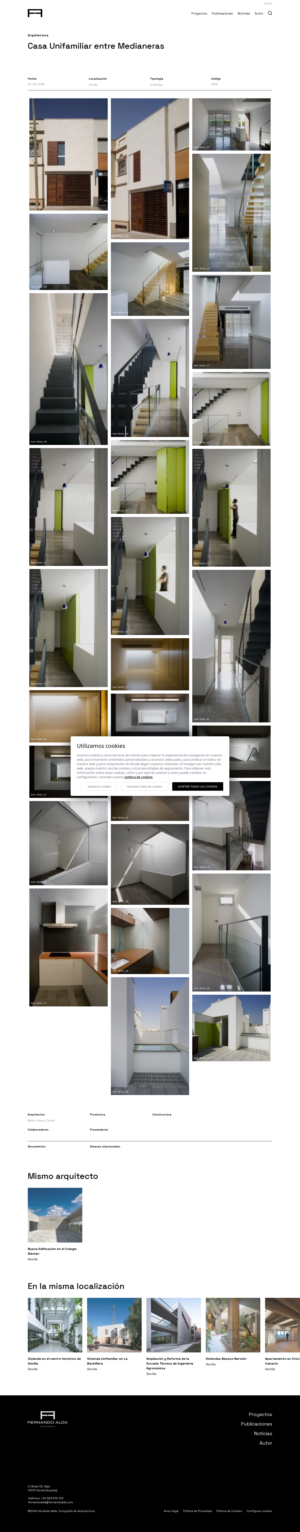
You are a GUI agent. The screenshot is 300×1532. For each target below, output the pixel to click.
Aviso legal (171, 1511)
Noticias (244, 13)
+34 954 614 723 (52, 1498)
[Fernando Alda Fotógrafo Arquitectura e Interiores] (35, 12)
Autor (259, 13)
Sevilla (93, 84)
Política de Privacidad (197, 1511)
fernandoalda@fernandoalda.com (50, 1502)
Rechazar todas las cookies (144, 786)
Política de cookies (139, 777)
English (268, 3)
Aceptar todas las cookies (197, 786)
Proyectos (199, 13)
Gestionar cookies (99, 786)
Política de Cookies (229, 1511)
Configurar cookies (259, 1511)
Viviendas (156, 84)
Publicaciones (222, 13)
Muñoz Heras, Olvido (41, 1120)
